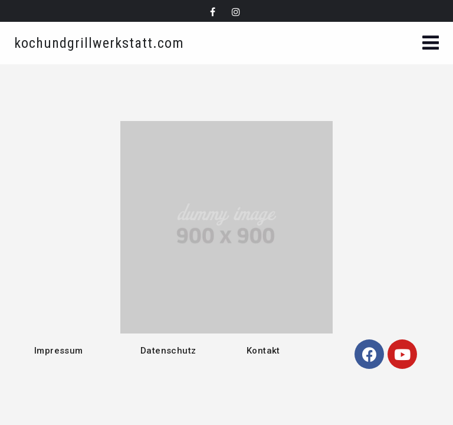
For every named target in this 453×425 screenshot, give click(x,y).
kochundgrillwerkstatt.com (99, 43)
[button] (430, 44)
